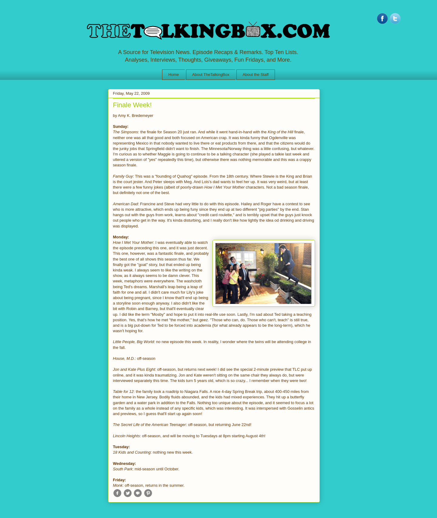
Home (173, 74)
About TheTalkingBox (210, 74)
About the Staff (255, 74)
